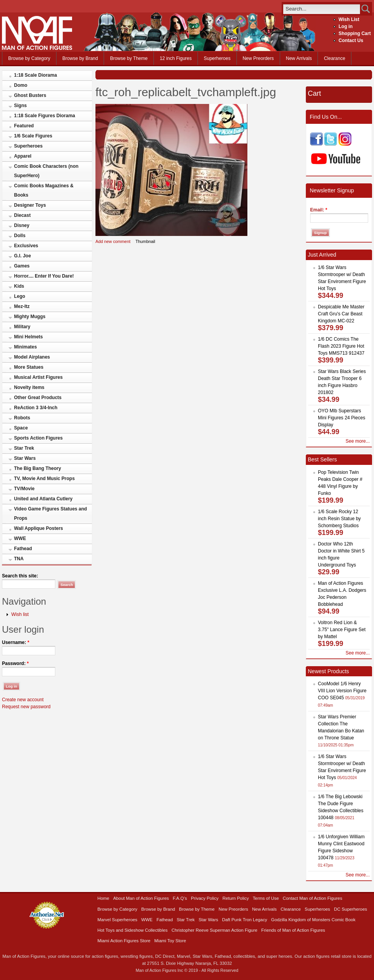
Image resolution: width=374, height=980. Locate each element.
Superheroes (217, 58)
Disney (21, 225)
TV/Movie (24, 488)
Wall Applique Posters (38, 528)
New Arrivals (299, 58)
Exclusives (26, 245)
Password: (15, 663)
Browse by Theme (129, 58)
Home (103, 898)
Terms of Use (266, 898)
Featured (24, 125)
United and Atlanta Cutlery (43, 498)
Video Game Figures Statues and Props (50, 513)
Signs (20, 105)
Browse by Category (29, 58)
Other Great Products (38, 397)
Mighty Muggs (30, 316)
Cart (314, 93)
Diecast (22, 215)
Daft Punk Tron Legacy (244, 919)
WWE (20, 538)
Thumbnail (145, 241)
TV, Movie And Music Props (44, 478)
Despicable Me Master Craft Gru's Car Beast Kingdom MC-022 (341, 314)
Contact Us (351, 40)
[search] (322, 9)
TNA (19, 558)
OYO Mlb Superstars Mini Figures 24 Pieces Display (341, 418)
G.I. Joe (22, 256)
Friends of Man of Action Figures (293, 930)
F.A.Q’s (180, 898)
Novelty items (29, 387)
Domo (20, 85)
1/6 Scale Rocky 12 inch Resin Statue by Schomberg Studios (339, 518)
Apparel (23, 156)
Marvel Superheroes (117, 919)
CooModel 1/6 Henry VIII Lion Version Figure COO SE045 (342, 690)
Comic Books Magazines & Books (44, 190)
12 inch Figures (176, 58)
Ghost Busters (30, 95)
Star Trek (24, 448)
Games (22, 266)
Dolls (19, 235)
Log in (346, 26)
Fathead (23, 548)
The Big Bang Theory (37, 468)
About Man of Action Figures (141, 898)
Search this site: (20, 576)
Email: (318, 210)
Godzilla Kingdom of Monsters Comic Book (313, 919)
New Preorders (258, 58)
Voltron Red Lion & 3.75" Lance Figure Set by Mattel (341, 629)
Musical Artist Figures (38, 377)
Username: (15, 642)
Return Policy (235, 898)
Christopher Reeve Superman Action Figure (214, 930)
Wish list (20, 614)
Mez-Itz (22, 306)
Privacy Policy (205, 898)
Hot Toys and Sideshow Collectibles (132, 930)
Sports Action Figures (38, 438)
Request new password (26, 706)
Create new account (23, 699)
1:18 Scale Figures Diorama (44, 115)
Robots (22, 418)
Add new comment (113, 241)
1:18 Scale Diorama (35, 75)
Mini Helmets (28, 337)
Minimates (25, 347)
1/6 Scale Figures (33, 136)
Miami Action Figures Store (123, 940)
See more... (358, 441)
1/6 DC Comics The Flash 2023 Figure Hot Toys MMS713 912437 (341, 346)
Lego (19, 296)
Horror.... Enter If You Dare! (44, 276)
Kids (19, 286)
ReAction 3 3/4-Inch (35, 407)
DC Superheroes (350, 909)
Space (21, 428)
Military (22, 326)
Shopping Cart (355, 33)
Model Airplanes (32, 357)
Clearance (334, 58)
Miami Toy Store (170, 940)
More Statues (28, 367)
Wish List (349, 19)
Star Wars (25, 458)
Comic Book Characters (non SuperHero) (46, 171)
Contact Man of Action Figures (312, 898)
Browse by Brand (80, 58)
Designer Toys (30, 205)
